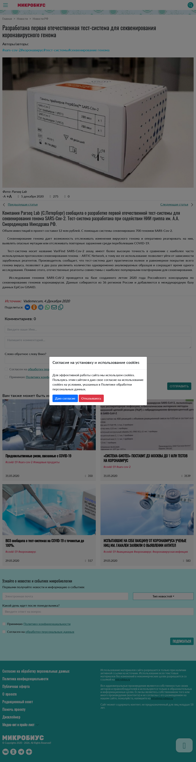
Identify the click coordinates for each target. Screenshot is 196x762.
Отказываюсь (91, 398)
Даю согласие (65, 398)
